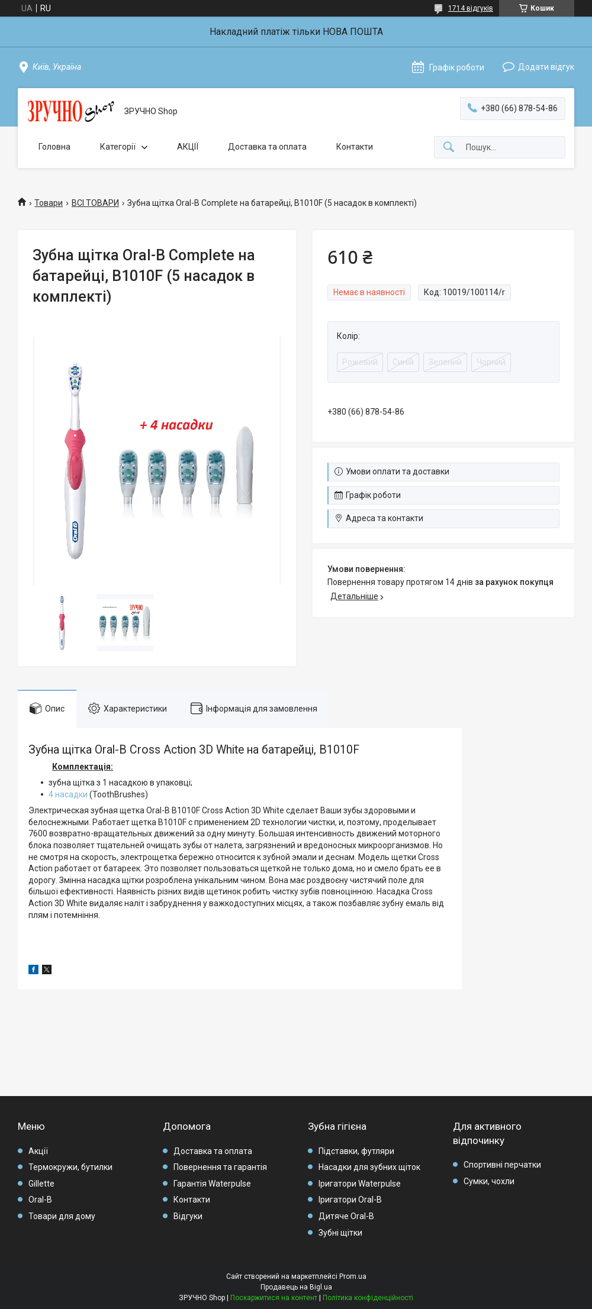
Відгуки (187, 1216)
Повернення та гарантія (220, 1167)
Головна (54, 146)
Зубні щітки (340, 1232)
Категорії (118, 146)
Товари (48, 203)
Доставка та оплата (267, 146)
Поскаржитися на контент (273, 1298)
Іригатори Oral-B (350, 1199)
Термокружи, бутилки (70, 1167)
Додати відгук (546, 67)
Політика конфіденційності (368, 1298)
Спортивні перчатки (502, 1164)
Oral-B (40, 1199)
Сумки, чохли (489, 1181)
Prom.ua (352, 1276)
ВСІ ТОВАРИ (95, 203)
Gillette (41, 1183)
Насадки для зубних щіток (369, 1167)
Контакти (354, 146)
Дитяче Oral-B (346, 1216)
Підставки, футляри (356, 1151)
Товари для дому (61, 1216)
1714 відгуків (470, 8)
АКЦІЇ (187, 146)
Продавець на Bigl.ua (296, 1287)
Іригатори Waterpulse (359, 1183)
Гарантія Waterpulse (212, 1183)
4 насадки (68, 794)
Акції (38, 1151)
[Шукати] (448, 147)
